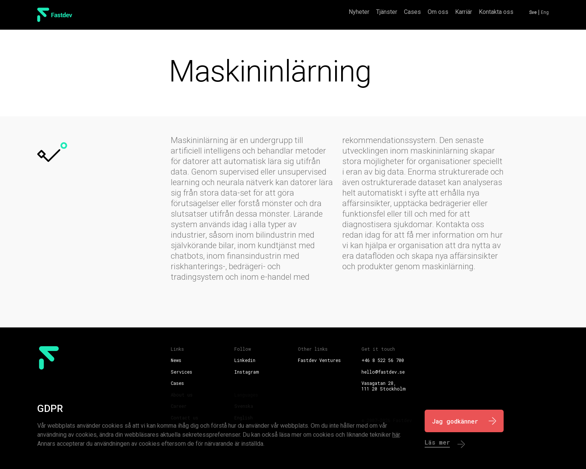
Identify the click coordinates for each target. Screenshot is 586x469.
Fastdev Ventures (319, 360)
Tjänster (386, 11)
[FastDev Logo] (54, 15)
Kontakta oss (496, 11)
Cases (412, 11)
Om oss (438, 11)
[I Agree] (464, 421)
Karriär (463, 11)
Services (181, 372)
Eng (545, 12)
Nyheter (359, 11)
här (396, 434)
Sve (533, 12)
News (176, 360)
